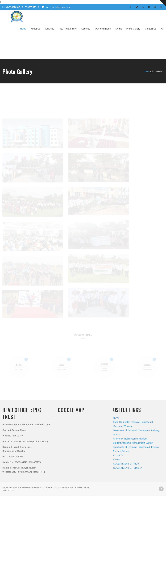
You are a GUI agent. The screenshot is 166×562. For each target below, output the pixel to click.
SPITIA (116, 459)
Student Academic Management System (133, 443)
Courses (85, 28)
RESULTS (118, 455)
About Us (35, 28)
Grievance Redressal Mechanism (130, 438)
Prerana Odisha (121, 451)
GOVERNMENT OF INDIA (126, 463)
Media (119, 28)
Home (23, 28)
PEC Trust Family (68, 28)
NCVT (116, 418)
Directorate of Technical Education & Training (136, 447)
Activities (49, 28)
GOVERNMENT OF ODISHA (127, 468)
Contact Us (150, 28)
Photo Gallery (133, 28)
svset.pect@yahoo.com (58, 7)
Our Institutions (103, 28)
